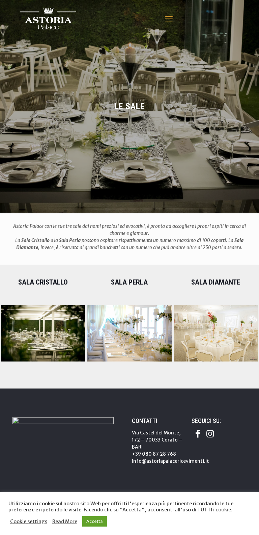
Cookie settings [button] (28, 521)
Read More (64, 521)
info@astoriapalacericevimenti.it (170, 461)
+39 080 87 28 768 (154, 454)
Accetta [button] (94, 521)
